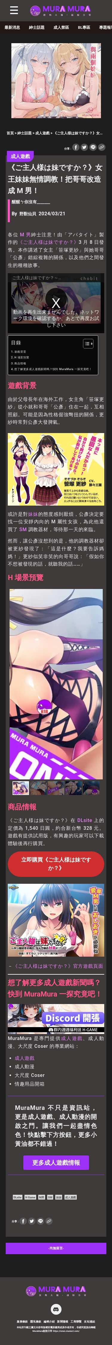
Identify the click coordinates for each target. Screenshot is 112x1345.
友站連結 (89, 1321)
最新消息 (12, 27)
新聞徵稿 (62, 1321)
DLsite (84, 820)
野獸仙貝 (27, 214)
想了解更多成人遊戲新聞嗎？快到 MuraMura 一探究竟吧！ (53, 369)
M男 (41, 1197)
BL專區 (84, 27)
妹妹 (33, 514)
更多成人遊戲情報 (56, 1162)
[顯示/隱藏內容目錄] (85, 344)
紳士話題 (37, 27)
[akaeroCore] (56, 116)
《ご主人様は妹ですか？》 (48, 242)
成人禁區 (61, 27)
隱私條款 (36, 1321)
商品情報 (20, 363)
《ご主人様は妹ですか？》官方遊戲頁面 (58, 966)
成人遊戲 (42, 133)
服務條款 (22, 1321)
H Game (30, 1197)
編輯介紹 (49, 1321)
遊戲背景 (20, 351)
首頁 (10, 133)
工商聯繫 (76, 1321)
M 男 (25, 235)
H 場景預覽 (21, 357)
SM (23, 529)
